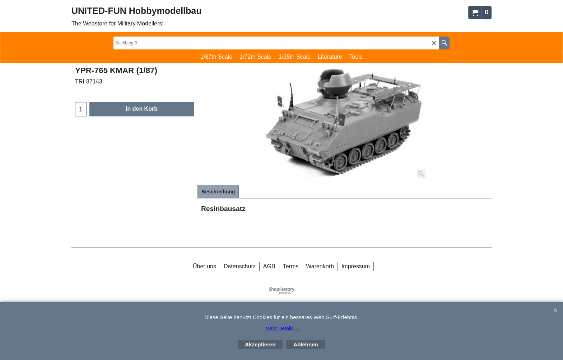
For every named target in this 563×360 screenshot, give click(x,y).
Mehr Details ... (282, 328)
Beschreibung (218, 192)
